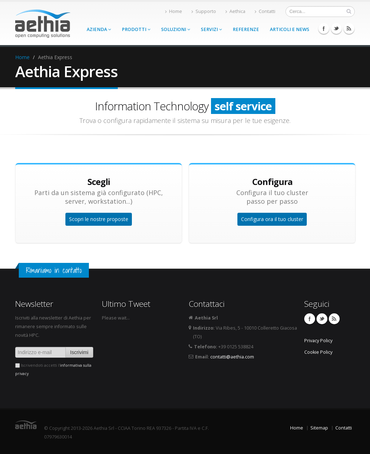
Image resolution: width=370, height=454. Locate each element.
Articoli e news (289, 29)
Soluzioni (175, 29)
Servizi (211, 29)
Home (173, 11)
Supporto (204, 11)
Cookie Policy (318, 352)
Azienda (99, 29)
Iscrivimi (79, 352)
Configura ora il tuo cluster (272, 219)
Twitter (336, 28)
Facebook (323, 28)
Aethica (235, 11)
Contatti (265, 11)
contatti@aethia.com (232, 357)
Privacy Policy (318, 341)
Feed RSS (349, 28)
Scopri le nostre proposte (98, 219)
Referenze (246, 29)
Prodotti (136, 29)
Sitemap (319, 428)
